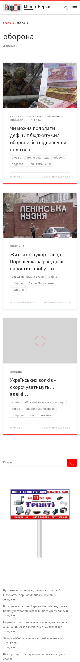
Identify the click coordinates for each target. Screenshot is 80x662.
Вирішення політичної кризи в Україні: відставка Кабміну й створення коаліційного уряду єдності (35, 608)
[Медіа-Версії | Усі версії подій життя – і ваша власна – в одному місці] (12, 7)
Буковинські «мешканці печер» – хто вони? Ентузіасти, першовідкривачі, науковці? (31, 592)
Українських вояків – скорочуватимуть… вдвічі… (33, 387)
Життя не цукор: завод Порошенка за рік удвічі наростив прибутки (36, 261)
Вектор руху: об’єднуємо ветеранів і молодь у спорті (34, 656)
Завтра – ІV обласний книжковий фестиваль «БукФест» (32, 640)
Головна (8, 23)
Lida (19, 177)
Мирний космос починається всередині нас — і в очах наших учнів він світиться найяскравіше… (35, 624)
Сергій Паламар (26, 302)
